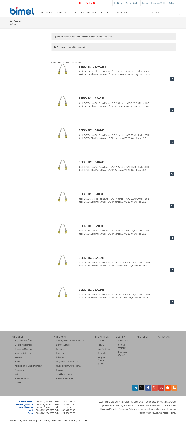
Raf (16, 374)
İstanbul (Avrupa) (25, 407)
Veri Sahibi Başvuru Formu (75, 420)
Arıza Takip (123, 340)
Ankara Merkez (26, 401)
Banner (18, 361)
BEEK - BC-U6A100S (91, 258)
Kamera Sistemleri (23, 353)
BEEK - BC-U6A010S (91, 130)
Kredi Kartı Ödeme (64, 378)
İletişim (145, 3)
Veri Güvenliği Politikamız (49, 420)
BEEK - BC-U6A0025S (92, 66)
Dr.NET (101, 340)
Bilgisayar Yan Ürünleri (25, 340)
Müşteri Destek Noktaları (67, 361)
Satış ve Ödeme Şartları (101, 360)
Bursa (30, 413)
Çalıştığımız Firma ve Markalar (70, 340)
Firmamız (60, 349)
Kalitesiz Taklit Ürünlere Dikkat (28, 366)
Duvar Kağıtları (63, 345)
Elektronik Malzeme (23, 349)
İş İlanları (60, 357)
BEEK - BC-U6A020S (91, 162)
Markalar (121, 12)
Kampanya (19, 370)
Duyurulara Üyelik (158, 3)
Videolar (18, 382)
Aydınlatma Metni (27, 420)
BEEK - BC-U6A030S (91, 194)
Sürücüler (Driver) (122, 353)
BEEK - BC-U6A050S (91, 226)
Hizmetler (77, 12)
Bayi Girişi (118, 3)
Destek (91, 12)
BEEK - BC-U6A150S (91, 290)
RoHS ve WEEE (22, 378)
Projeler (105, 12)
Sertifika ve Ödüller (64, 374)
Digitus (171, 3)
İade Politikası (104, 349)
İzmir (31, 410)
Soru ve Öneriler (132, 3)
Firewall (101, 345)
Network (18, 357)
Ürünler (46, 12)
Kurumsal (61, 12)
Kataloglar (102, 353)
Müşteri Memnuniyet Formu (68, 366)
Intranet (13, 420)
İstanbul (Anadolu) (24, 404)
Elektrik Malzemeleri (24, 345)
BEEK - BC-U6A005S (91, 98)
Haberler (60, 353)
